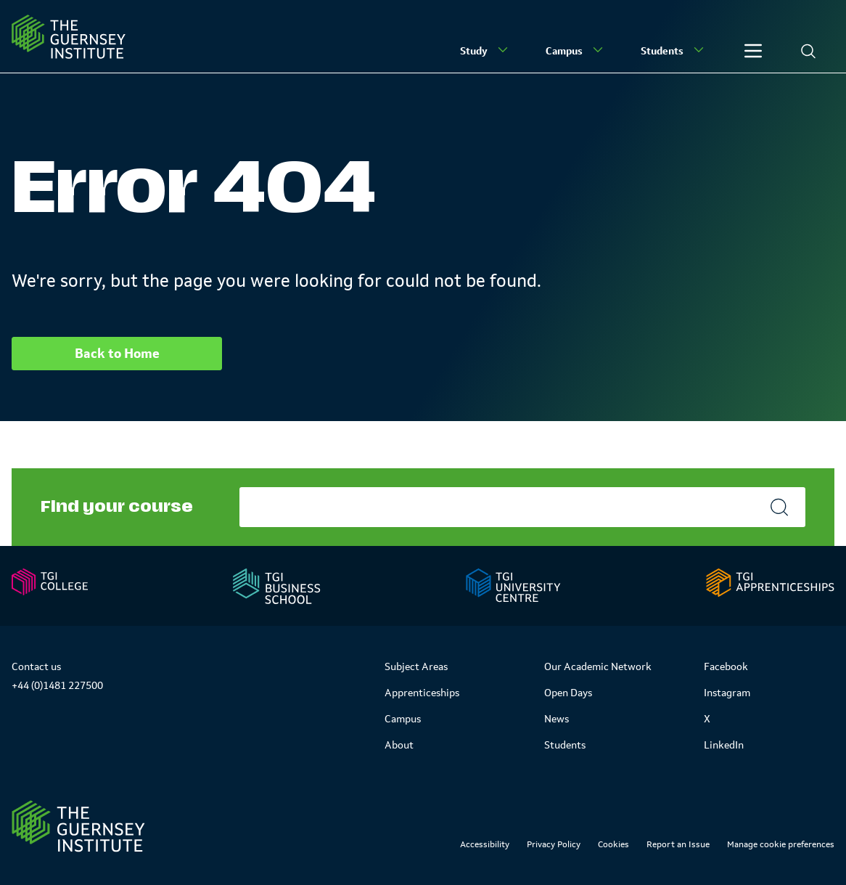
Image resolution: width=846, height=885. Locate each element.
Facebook (726, 666)
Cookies (613, 844)
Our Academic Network (598, 666)
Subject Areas (416, 666)
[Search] (808, 51)
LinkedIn (724, 744)
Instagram (727, 692)
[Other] (753, 51)
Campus (576, 50)
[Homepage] (69, 37)
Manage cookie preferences (780, 844)
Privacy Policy (553, 844)
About (399, 744)
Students (674, 50)
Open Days (568, 692)
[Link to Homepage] (78, 826)
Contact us (36, 666)
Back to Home (117, 354)
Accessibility (484, 844)
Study (485, 50)
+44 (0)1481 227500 (57, 685)
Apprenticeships (422, 692)
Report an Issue (678, 844)
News (556, 718)
